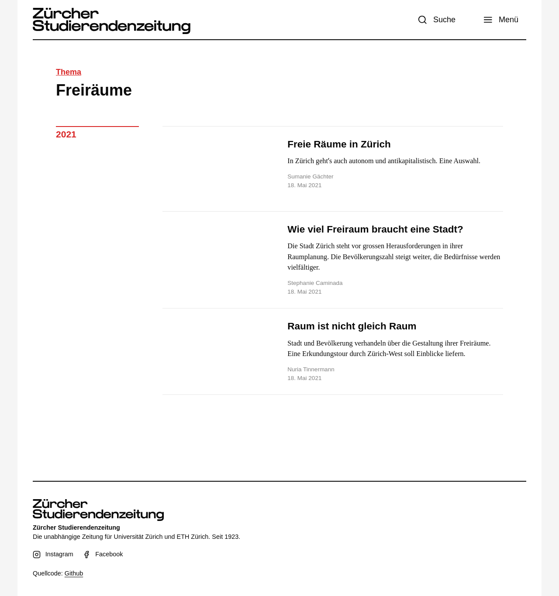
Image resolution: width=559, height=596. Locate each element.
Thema (68, 72)
